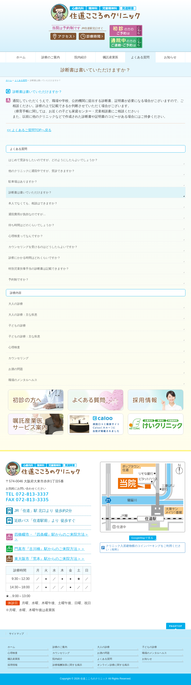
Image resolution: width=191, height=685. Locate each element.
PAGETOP (175, 626)
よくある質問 (18, 149)
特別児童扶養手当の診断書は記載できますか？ (38, 268)
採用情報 (12, 664)
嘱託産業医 (14, 658)
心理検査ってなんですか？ (25, 236)
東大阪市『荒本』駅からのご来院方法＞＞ (49, 559)
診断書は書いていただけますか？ (30, 192)
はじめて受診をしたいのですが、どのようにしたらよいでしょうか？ (53, 160)
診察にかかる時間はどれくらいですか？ (34, 257)
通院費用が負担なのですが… (27, 214)
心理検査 (14, 347)
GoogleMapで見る (142, 537)
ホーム (11, 647)
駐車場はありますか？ (22, 181)
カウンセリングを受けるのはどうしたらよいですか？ (43, 246)
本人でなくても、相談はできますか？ (32, 203)
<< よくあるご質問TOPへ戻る (29, 130)
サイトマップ (16, 633)
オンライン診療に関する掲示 (113, 664)
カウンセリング (18, 358)
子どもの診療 (17, 325)
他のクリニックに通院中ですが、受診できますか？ (41, 170)
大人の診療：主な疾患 (22, 314)
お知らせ (147, 658)
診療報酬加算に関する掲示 (67, 664)
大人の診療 (15, 303)
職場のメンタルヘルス (22, 380)
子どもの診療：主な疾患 (24, 336)
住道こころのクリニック (94, 678)
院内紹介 (57, 658)
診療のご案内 (59, 647)
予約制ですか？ (18, 279)
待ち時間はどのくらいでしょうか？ (31, 225)
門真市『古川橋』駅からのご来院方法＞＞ (49, 549)
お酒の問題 (15, 369)
